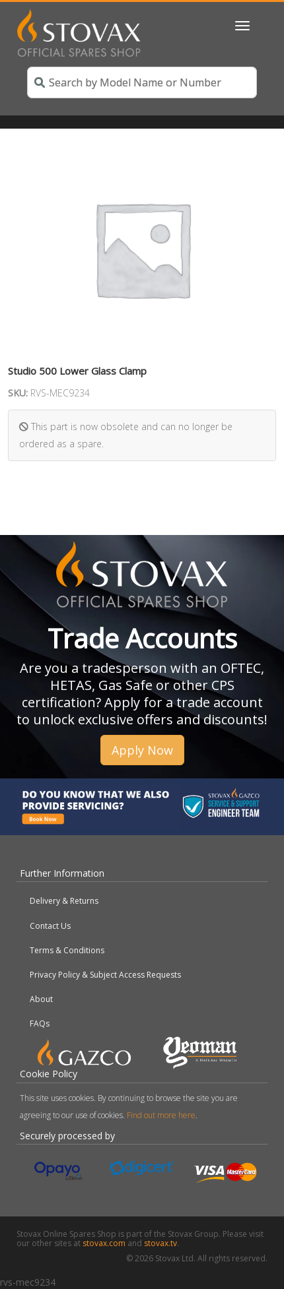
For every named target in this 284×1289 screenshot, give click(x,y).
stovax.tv (160, 1243)
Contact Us (50, 925)
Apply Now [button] (142, 750)
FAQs (40, 1023)
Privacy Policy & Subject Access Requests (105, 974)
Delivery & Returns (64, 900)
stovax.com (104, 1243)
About (41, 999)
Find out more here (161, 1115)
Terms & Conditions (67, 950)
